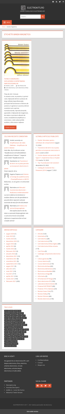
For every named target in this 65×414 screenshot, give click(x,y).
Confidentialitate (43, 360)
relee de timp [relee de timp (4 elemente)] (20, 339)
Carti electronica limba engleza (48, 244)
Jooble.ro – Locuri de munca (15, 390)
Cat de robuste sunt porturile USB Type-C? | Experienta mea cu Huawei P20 (48, 157)
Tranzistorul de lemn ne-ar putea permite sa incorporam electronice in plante (48, 150)
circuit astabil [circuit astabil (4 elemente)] (18, 320)
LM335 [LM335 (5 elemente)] (6, 332)
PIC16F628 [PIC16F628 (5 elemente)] (7, 339)
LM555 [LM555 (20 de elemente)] (15, 332)
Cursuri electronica (44, 264)
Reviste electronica (44, 299)
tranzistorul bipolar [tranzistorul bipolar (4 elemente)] (10, 346)
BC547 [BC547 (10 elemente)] (23, 315)
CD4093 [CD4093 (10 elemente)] (11, 320)
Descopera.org (11, 385)
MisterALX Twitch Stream (14, 392)
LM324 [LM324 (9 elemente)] (26, 329)
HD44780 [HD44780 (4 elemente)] (24, 325)
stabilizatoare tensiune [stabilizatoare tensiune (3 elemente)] (11, 343)
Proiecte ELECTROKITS (45, 286)
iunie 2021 (9, 271)
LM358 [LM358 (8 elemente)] (10, 332)
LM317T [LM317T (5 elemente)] (22, 329)
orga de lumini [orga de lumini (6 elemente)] (18, 336)
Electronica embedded (45, 271)
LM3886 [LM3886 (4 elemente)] (24, 332)
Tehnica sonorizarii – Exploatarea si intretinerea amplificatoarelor (15, 81)
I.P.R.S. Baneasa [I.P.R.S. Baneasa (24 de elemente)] (9, 327)
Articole (40, 234)
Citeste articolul (9, 127)
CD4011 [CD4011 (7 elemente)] (19, 318)
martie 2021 (10, 279)
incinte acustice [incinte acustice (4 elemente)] (18, 327)
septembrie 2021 (11, 264)
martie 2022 (10, 249)
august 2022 (10, 244)
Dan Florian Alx (21, 85)
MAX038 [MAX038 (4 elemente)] (22, 334)
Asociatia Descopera (12, 387)
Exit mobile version (32, 411)
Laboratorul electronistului (46, 284)
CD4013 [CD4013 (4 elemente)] (24, 318)
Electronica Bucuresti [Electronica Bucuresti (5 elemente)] (18, 322)
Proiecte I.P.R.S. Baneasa (46, 289)
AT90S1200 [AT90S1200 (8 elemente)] (7, 315)
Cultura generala (43, 259)
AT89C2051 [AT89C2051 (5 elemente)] (20, 313)
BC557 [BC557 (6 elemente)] (6, 318)
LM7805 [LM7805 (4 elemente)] (6, 334)
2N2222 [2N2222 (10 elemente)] (6, 311)
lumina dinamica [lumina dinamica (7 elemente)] (14, 334)
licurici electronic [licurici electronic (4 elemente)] (10, 329)
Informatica (41, 276)
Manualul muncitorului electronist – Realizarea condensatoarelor (19, 189)
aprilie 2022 (10, 246)
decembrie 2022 (11, 241)
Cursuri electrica (43, 261)
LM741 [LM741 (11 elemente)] (19, 332)
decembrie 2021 (11, 256)
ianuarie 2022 (10, 254)
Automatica (41, 236)
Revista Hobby (42, 294)
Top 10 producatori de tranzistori (48, 163)
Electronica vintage (44, 274)
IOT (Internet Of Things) (45, 279)
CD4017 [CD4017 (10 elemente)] (6, 320)
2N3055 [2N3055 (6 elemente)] (11, 311)
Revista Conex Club (44, 291)
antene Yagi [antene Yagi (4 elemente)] (17, 311)
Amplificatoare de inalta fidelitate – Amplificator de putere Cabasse (15, 145)
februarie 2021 (11, 281)
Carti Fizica (41, 251)
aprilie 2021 (10, 276)
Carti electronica (10, 88)
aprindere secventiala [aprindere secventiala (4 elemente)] (11, 313)
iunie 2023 (9, 236)
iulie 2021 (9, 269)
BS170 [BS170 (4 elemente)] (14, 318)
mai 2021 (9, 274)
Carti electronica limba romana (48, 246)
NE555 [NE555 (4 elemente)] (11, 336)
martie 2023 (10, 239)
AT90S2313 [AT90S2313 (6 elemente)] (14, 315)
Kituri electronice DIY (44, 281)
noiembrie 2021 (11, 259)
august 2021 (10, 266)
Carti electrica (42, 239)
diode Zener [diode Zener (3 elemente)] (8, 322)
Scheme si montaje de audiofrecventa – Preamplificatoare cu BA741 (19, 176)
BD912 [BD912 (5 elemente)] (10, 318)
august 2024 (10, 234)
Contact (40, 363)
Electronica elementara (45, 269)
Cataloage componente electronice (49, 254)
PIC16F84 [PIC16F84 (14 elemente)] (25, 336)
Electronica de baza (44, 266)
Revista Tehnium (43, 296)
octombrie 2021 (11, 261)
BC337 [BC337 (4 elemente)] (19, 315)
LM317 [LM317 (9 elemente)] (17, 329)
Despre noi (41, 365)
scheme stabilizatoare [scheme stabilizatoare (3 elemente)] (11, 341)
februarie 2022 (11, 251)
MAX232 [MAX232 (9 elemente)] (7, 336)
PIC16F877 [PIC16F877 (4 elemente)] (13, 339)
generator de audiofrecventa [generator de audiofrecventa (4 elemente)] (13, 325)
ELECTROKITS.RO (36, 7)
